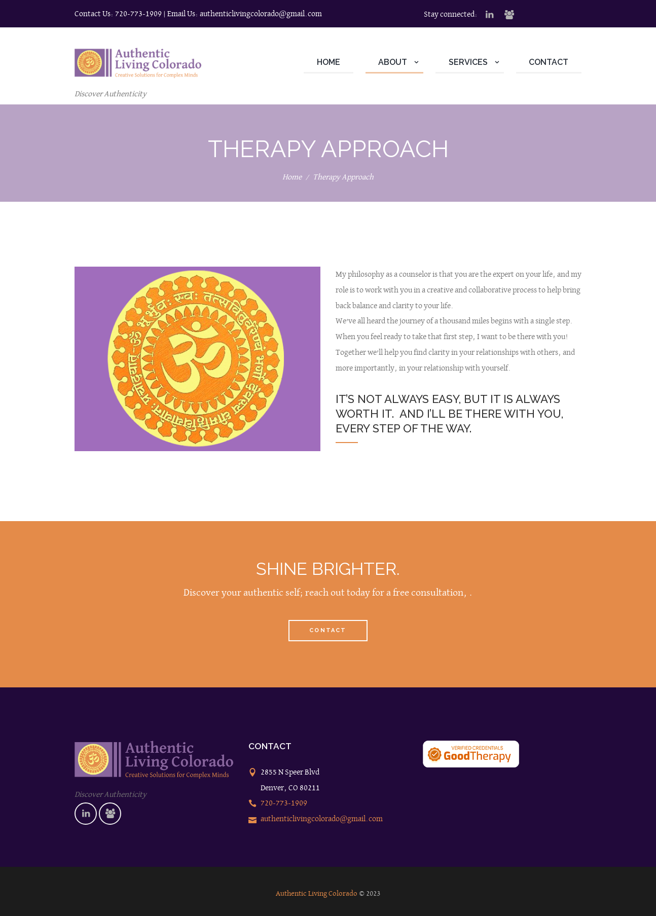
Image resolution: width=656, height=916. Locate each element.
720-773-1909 (138, 13)
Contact (327, 630)
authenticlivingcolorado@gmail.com (261, 13)
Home (292, 176)
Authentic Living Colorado (316, 893)
